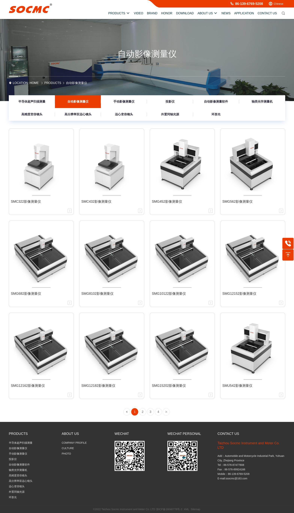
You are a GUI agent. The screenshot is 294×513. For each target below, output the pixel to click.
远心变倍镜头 (124, 114)
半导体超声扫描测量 (31, 101)
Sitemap (195, 509)
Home (34, 83)
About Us (70, 434)
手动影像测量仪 (123, 101)
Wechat (122, 434)
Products (52, 83)
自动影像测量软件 (216, 101)
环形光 (216, 114)
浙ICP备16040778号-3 (169, 509)
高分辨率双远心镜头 (78, 114)
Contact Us (228, 434)
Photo (66, 453)
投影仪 (170, 101)
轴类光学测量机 (262, 101)
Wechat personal (184, 434)
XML (186, 509)
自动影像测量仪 (76, 83)
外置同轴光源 (170, 114)
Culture (68, 448)
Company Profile (74, 442)
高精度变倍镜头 (31, 114)
